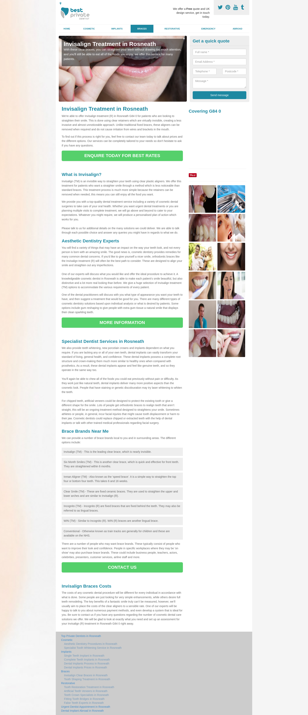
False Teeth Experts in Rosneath (84, 702)
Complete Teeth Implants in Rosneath (87, 659)
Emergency (208, 29)
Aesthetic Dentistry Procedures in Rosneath (90, 643)
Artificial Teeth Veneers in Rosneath (85, 691)
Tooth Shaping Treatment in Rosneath (87, 679)
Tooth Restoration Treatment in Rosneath (89, 687)
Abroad (237, 29)
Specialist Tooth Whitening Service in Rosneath (93, 647)
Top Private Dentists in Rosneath (81, 636)
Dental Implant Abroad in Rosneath (82, 710)
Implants (117, 29)
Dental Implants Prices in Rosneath (85, 667)
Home (66, 29)
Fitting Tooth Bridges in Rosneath (84, 698)
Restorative (172, 29)
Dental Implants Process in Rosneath (86, 663)
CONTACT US (122, 567)
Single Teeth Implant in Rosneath (84, 655)
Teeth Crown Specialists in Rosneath (86, 695)
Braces (142, 29)
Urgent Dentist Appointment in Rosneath (85, 706)
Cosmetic (89, 29)
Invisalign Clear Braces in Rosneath (86, 675)
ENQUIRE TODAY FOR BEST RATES (122, 155)
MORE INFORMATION (122, 322)
